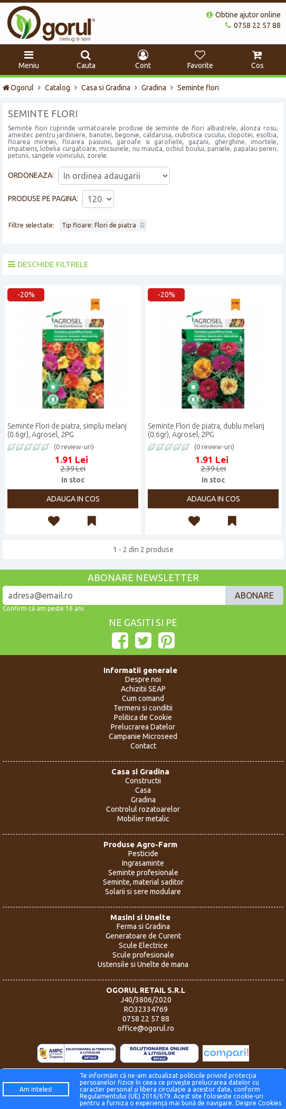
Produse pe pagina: (43, 198)
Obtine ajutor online (243, 15)
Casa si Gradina (105, 87)
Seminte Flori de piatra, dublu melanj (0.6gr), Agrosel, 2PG (206, 430)
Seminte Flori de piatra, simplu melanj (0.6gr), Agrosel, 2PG (67, 430)
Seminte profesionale (143, 872)
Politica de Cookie (143, 717)
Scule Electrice (143, 945)
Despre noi (143, 679)
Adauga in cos (73, 499)
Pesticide (143, 853)
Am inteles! (36, 1089)
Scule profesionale (143, 955)
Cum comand (143, 698)
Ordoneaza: (31, 175)
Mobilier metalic (143, 818)
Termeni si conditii (143, 708)
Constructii (143, 780)
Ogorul (18, 87)
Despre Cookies (258, 1102)
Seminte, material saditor (143, 882)
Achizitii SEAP (143, 689)
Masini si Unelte (140, 917)
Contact (143, 746)
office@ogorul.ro (146, 1028)
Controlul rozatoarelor (143, 809)
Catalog (57, 87)
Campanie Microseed (143, 736)
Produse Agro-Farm (140, 844)
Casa (143, 790)
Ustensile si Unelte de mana (143, 964)
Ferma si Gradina (143, 926)
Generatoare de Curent (143, 936)
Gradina (153, 87)
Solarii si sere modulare (143, 891)
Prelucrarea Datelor (143, 727)
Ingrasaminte (143, 863)
